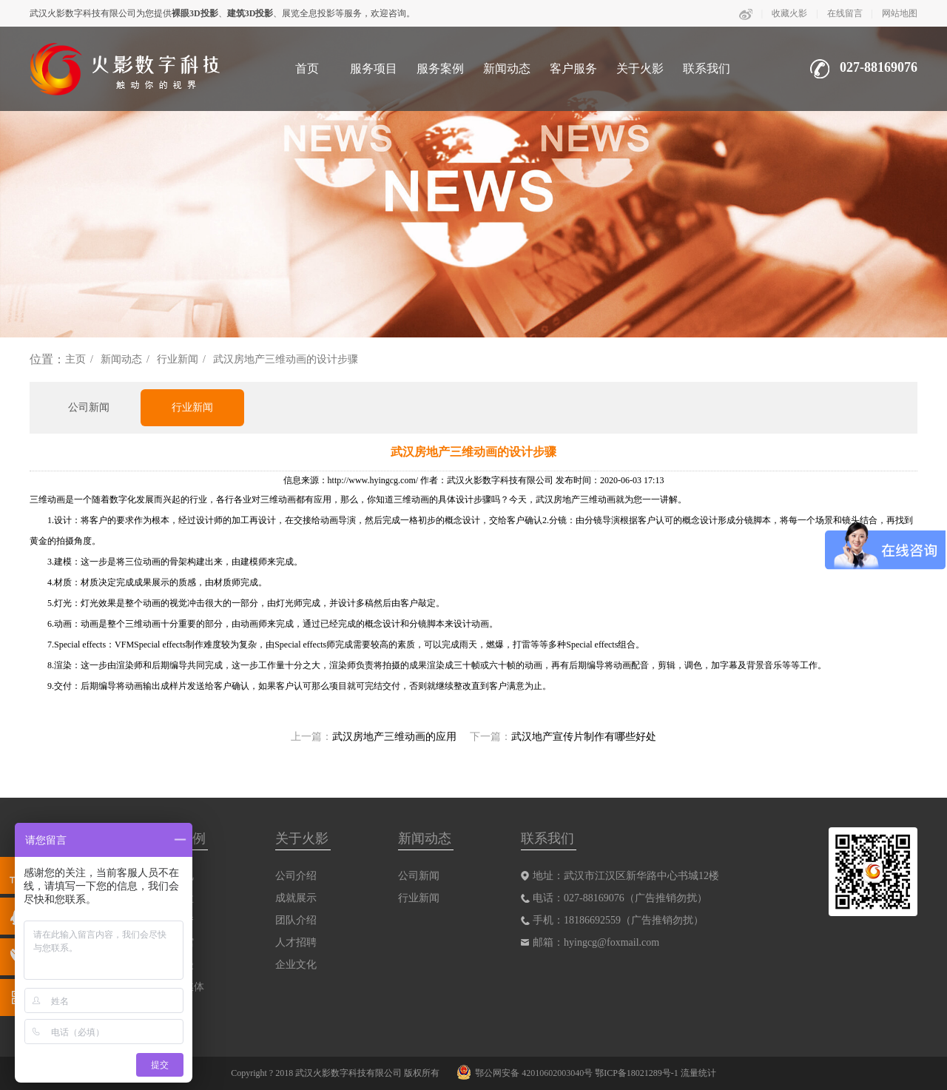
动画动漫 (173, 964)
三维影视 (173, 875)
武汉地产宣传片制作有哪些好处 (583, 736)
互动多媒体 (178, 986)
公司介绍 (296, 875)
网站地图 (899, 13)
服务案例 (440, 68)
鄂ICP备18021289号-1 (636, 1073)
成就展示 (296, 898)
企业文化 (296, 964)
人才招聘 (296, 942)
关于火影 (640, 68)
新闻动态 (506, 68)
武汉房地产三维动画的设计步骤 (285, 359)
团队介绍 (296, 920)
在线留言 (845, 13)
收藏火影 (789, 13)
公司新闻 (88, 407)
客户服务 (573, 68)
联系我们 (706, 68)
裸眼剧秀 (173, 920)
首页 (307, 68)
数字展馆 (173, 942)
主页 (75, 359)
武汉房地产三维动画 (576, 499)
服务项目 (373, 68)
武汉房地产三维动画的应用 (394, 736)
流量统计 (698, 1073)
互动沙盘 (173, 898)
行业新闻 (177, 359)
